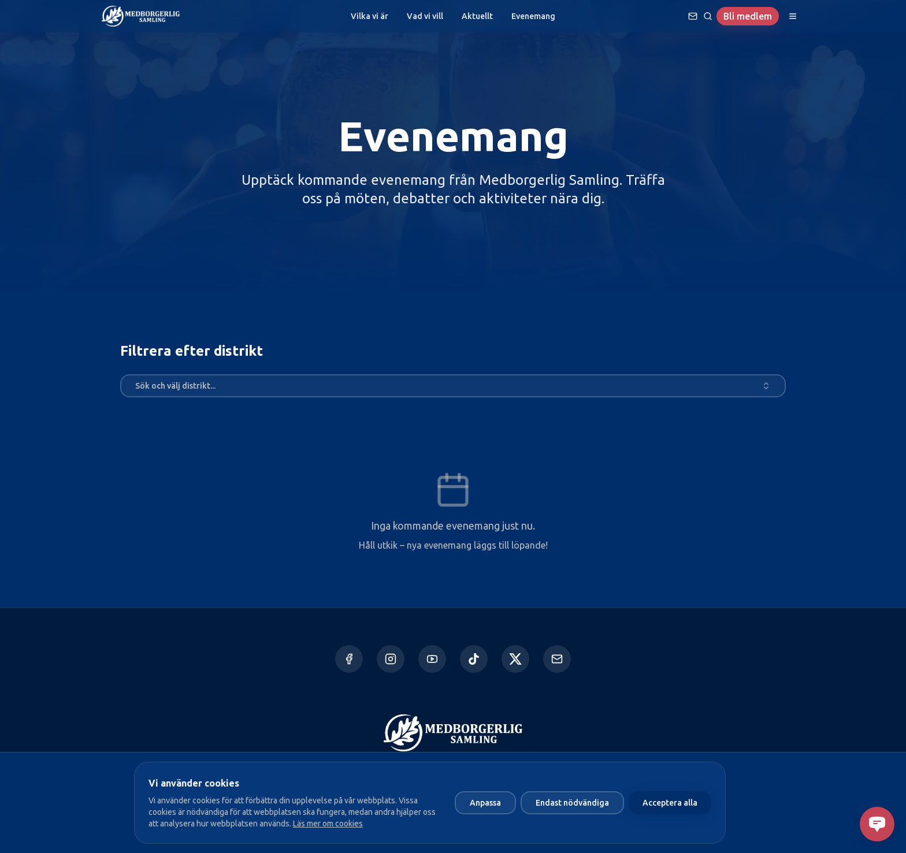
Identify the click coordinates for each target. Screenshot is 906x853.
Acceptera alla (670, 802)
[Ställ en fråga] (692, 16)
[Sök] (707, 16)
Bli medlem (747, 16)
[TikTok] (474, 659)
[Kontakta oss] (557, 659)
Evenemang (533, 16)
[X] (515, 659)
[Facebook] (349, 659)
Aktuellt (477, 16)
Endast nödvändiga (572, 802)
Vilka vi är (369, 16)
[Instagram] (390, 659)
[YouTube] (432, 659)
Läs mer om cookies (328, 823)
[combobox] (453, 385)
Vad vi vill (425, 16)
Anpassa (485, 802)
